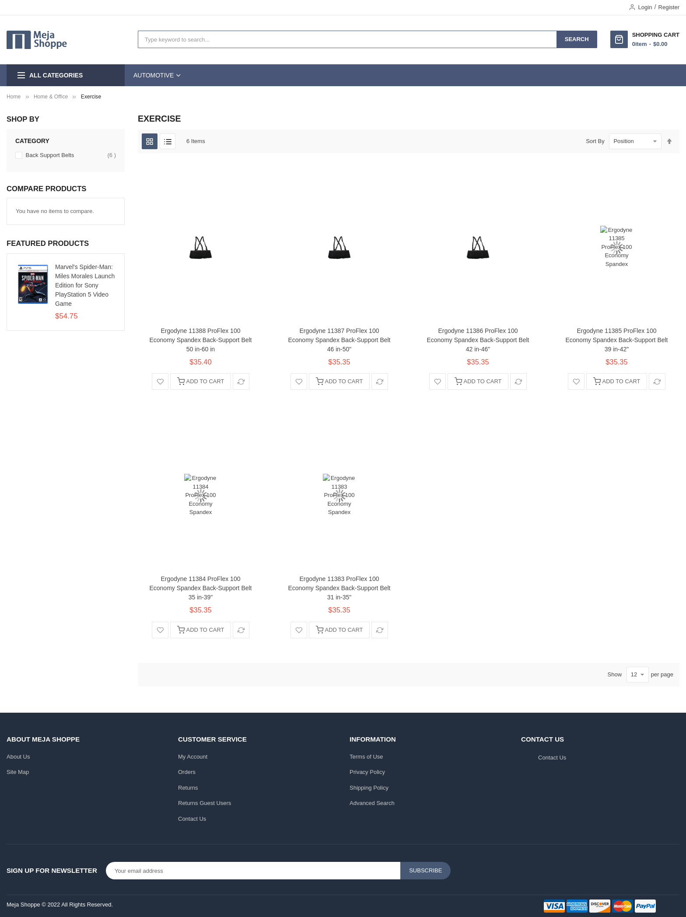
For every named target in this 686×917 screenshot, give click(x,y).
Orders (187, 772)
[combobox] (347, 39)
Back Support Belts (70, 155)
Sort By (595, 141)
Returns (188, 787)
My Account (192, 756)
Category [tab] (32, 141)
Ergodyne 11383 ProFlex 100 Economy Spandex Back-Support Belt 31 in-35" (339, 588)
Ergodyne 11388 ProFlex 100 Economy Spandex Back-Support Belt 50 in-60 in (201, 340)
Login (645, 7)
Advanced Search (372, 803)
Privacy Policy (367, 772)
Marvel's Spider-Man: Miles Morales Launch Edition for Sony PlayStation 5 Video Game (85, 285)
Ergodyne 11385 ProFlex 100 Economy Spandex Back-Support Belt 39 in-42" (617, 340)
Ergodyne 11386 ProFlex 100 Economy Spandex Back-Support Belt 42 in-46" (478, 340)
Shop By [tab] (23, 119)
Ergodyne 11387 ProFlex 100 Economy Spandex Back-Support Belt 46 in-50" (339, 340)
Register (668, 7)
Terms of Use (366, 756)
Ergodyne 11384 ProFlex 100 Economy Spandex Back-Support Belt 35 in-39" (201, 588)
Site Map (18, 772)
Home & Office (51, 97)
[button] (160, 381)
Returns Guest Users (204, 803)
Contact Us (192, 819)
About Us (18, 756)
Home (14, 97)
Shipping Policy (369, 787)
